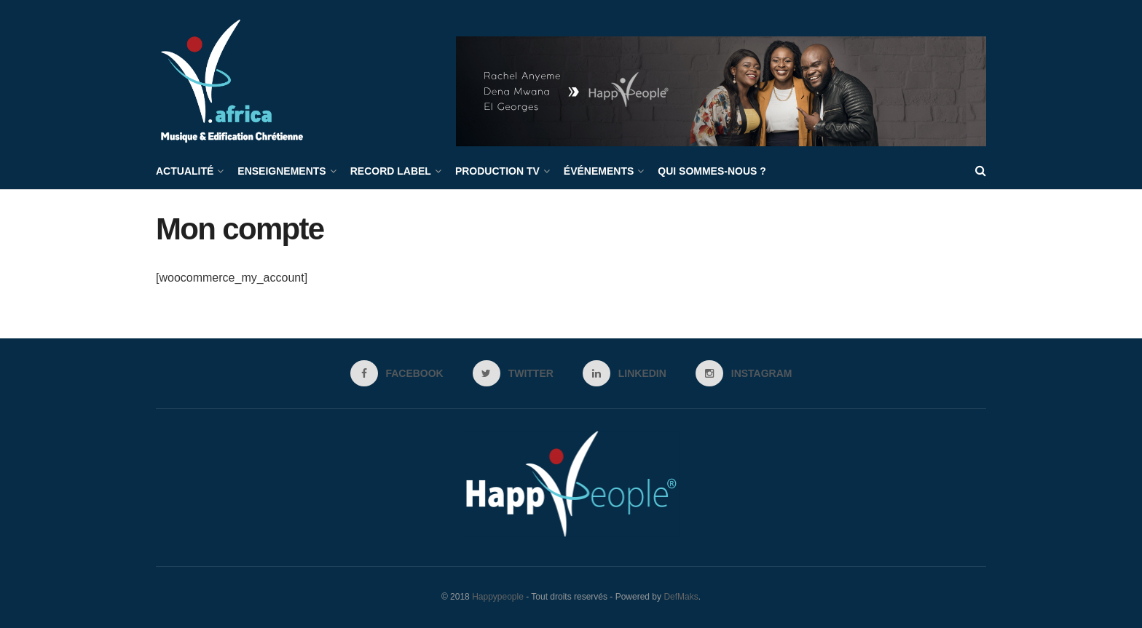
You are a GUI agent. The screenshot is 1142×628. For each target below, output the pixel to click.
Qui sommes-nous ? (712, 171)
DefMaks (680, 597)
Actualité (184, 171)
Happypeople (498, 597)
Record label (390, 171)
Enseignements (281, 171)
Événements (599, 171)
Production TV (497, 171)
